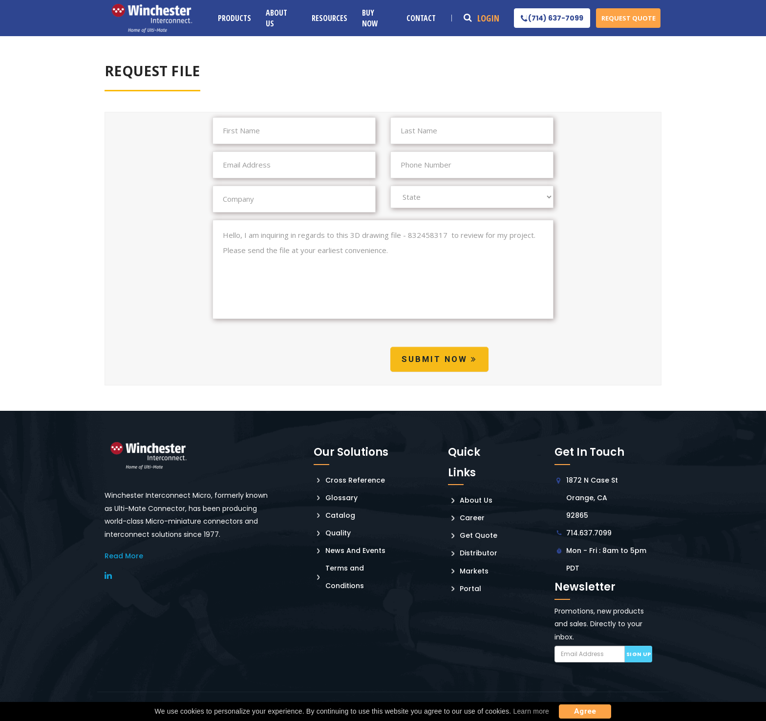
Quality (338, 533)
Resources (329, 18)
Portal (470, 589)
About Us (276, 18)
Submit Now (439, 359)
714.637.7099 (589, 533)
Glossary (341, 498)
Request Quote (628, 18)
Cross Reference (355, 480)
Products (234, 18)
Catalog (340, 515)
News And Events (355, 550)
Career (472, 518)
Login (488, 18)
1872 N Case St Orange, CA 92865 (592, 497)
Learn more (531, 711)
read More (124, 556)
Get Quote (478, 535)
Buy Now (370, 18)
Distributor (478, 553)
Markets (474, 571)
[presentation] (287, 361)
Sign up (638, 654)
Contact (421, 18)
